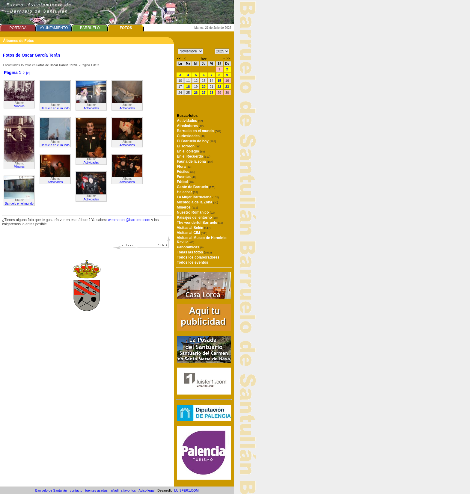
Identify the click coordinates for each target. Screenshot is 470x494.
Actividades (55, 182)
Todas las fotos (194, 252)
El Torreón (188, 146)
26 (196, 92)
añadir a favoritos (123, 490)
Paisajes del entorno (197, 217)
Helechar (187, 192)
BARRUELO (90, 28)
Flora (184, 166)
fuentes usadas (96, 490)
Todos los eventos (192, 262)
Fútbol (185, 182)
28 (211, 92)
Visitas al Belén (193, 228)
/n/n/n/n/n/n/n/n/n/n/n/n (190, 51)
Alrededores (190, 126)
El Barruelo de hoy (196, 141)
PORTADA (18, 28)
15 (219, 80)
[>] (28, 73)
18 (188, 86)
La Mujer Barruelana (198, 197)
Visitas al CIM (192, 233)
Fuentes (186, 177)
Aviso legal (146, 490)
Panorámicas (190, 247)
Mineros (19, 106)
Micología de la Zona (197, 202)
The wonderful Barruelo (200, 222)
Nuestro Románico (196, 212)
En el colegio (191, 151)
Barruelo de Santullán (51, 490)
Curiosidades (191, 136)
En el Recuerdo (193, 156)
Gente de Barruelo (196, 187)
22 (219, 86)
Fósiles (186, 172)
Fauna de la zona (195, 161)
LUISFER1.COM (186, 490)
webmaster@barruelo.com (129, 220)
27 (203, 92)
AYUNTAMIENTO (54, 28)
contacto (76, 490)
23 (227, 86)
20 (203, 86)
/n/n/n (222, 51)
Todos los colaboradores (198, 257)
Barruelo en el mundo (19, 203)
